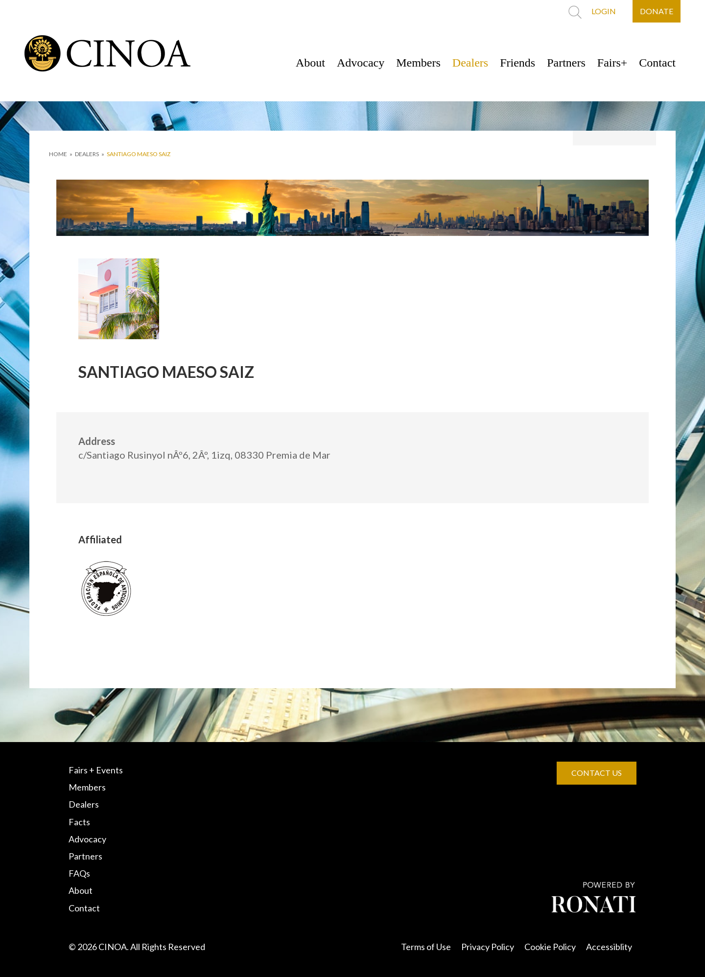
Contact (657, 62)
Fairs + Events (96, 770)
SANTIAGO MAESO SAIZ (138, 154)
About (310, 62)
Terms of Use (426, 946)
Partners (566, 62)
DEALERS (87, 154)
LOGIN (603, 11)
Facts (79, 821)
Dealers (470, 62)
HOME (58, 154)
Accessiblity (609, 946)
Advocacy (360, 62)
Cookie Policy (550, 946)
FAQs (79, 873)
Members (418, 62)
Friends (517, 62)
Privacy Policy (487, 946)
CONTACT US (596, 772)
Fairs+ (612, 62)
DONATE (656, 11)
